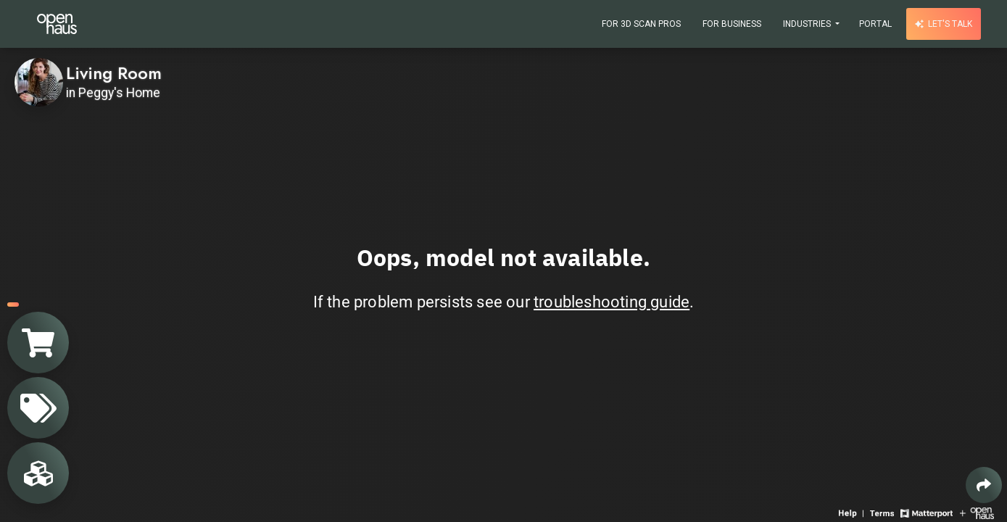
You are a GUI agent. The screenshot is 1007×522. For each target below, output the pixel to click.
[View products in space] (38, 408)
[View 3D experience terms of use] (883, 512)
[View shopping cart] (38, 342)
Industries (808, 24)
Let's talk (943, 24)
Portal (875, 24)
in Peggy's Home (113, 93)
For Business (732, 24)
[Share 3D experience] (984, 485)
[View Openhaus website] (977, 512)
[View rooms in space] (38, 473)
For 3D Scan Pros (641, 24)
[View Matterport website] (926, 512)
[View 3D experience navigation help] (852, 512)
